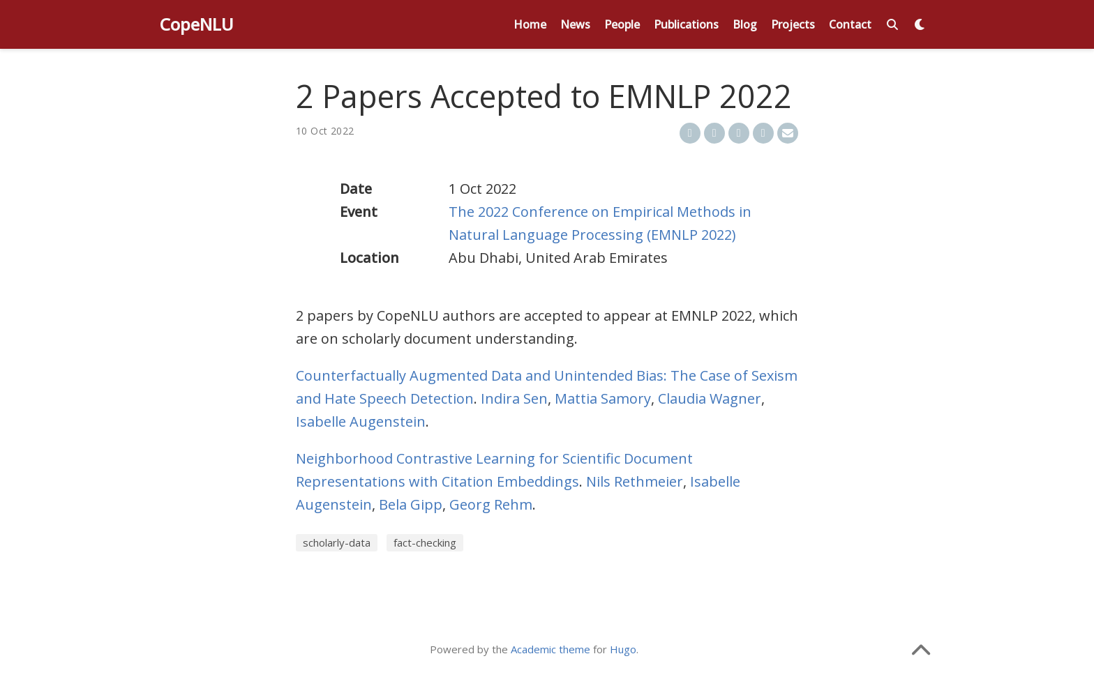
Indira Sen (514, 398)
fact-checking (425, 542)
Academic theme (550, 649)
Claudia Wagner (709, 398)
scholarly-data (336, 542)
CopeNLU (197, 24)
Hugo (623, 649)
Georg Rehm (490, 504)
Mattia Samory (603, 398)
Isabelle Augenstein (361, 421)
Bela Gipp (410, 504)
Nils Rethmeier (634, 481)
